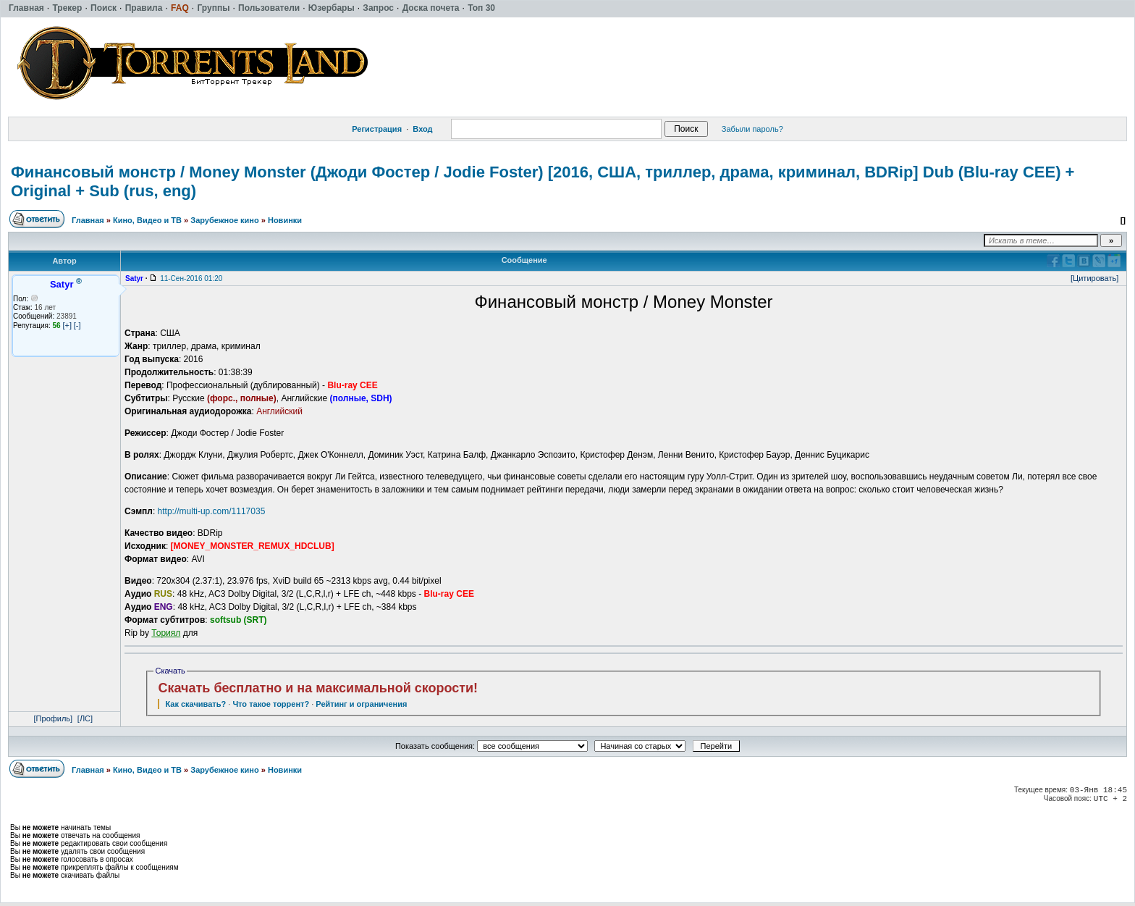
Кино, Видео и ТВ (147, 220)
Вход (422, 129)
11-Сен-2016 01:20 (191, 278)
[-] (77, 325)
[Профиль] (53, 718)
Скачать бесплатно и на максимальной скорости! (318, 688)
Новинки (285, 220)
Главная (88, 220)
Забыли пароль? (752, 129)
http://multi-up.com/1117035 (212, 511)
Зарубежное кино (224, 220)
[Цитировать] (1094, 278)
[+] (67, 325)
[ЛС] (85, 718)
